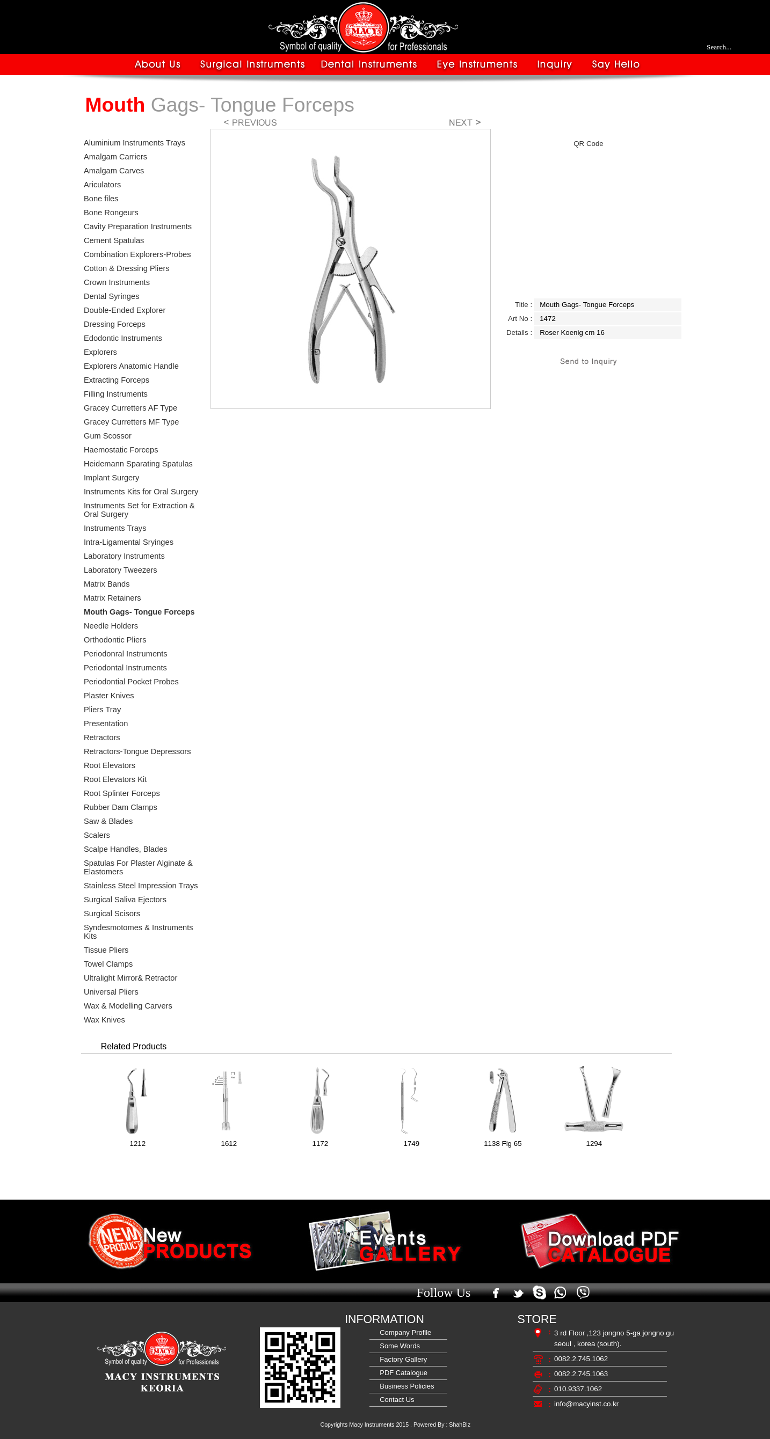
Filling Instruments (116, 394)
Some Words (398, 1346)
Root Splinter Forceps (122, 793)
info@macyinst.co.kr (586, 1404)
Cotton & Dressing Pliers (127, 268)
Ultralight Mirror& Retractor (130, 978)
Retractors (102, 737)
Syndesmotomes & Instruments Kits (138, 931)
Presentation (106, 723)
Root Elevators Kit (115, 779)
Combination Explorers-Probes (137, 254)
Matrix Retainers (112, 598)
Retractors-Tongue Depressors (137, 751)
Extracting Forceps (116, 380)
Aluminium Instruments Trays (134, 142)
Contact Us (395, 1400)
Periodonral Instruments (126, 653)
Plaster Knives (109, 695)
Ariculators (102, 184)
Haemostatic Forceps (121, 449)
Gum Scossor (108, 436)
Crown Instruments (117, 282)
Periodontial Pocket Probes (131, 681)
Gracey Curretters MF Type (131, 422)
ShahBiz (459, 1424)
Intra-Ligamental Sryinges (128, 542)
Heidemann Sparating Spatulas (138, 463)
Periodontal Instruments (125, 667)
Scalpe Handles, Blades (126, 849)
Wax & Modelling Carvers (128, 1006)
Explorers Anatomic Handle (131, 366)
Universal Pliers (111, 992)
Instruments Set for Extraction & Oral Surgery (139, 509)
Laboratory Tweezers (120, 570)
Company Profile (403, 1332)
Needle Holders (111, 626)
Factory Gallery (401, 1359)
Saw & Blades (108, 821)
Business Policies (405, 1386)
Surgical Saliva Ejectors (125, 899)
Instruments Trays (115, 528)
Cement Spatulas (114, 240)
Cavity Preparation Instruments (138, 226)
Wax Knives (104, 1020)
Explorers (100, 352)
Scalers (97, 835)
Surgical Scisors (112, 913)
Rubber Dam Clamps (120, 807)
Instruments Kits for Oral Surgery (141, 491)
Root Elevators (109, 765)
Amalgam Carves (114, 170)
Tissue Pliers (106, 950)
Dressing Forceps (115, 324)
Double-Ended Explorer (124, 310)
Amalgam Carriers (115, 156)
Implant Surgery (111, 477)
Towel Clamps (108, 964)
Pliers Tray (102, 709)
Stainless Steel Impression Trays (141, 885)
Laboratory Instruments (124, 556)
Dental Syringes (111, 296)
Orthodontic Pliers (115, 640)
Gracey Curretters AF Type (130, 408)
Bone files (101, 198)
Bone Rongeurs (111, 212)
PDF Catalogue (401, 1373)
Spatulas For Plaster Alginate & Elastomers (138, 867)
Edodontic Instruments (123, 338)
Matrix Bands (107, 584)
